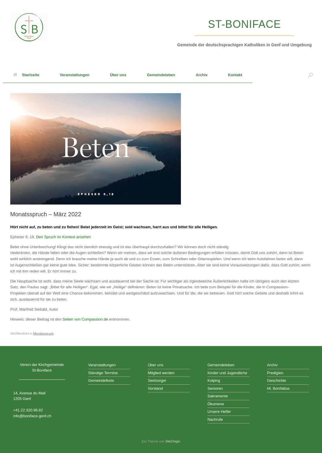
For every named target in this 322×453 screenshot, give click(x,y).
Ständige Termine (103, 373)
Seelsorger (157, 380)
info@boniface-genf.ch (32, 416)
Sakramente (218, 396)
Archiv (202, 75)
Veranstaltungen (74, 75)
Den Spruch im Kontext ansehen (63, 237)
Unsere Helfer (219, 411)
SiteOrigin (172, 441)
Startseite (26, 75)
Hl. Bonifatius (278, 388)
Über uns (118, 75)
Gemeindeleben (161, 75)
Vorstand (155, 388)
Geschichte (276, 380)
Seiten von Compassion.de (85, 319)
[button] (310, 75)
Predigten (275, 373)
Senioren (215, 388)
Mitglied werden (161, 373)
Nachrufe (215, 419)
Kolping (214, 380)
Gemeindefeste (101, 380)
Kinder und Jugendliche (227, 373)
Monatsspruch (43, 333)
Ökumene (216, 404)
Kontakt (235, 75)
